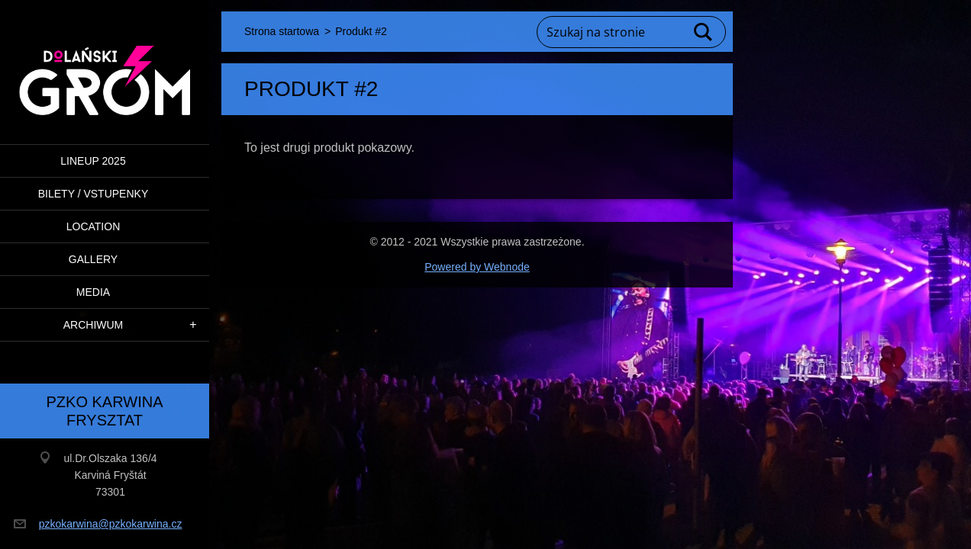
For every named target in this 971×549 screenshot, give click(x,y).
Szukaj (704, 32)
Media (93, 292)
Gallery (93, 259)
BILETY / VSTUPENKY (93, 194)
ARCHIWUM (93, 325)
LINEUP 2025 (92, 161)
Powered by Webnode (477, 267)
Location (93, 226)
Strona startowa (281, 31)
